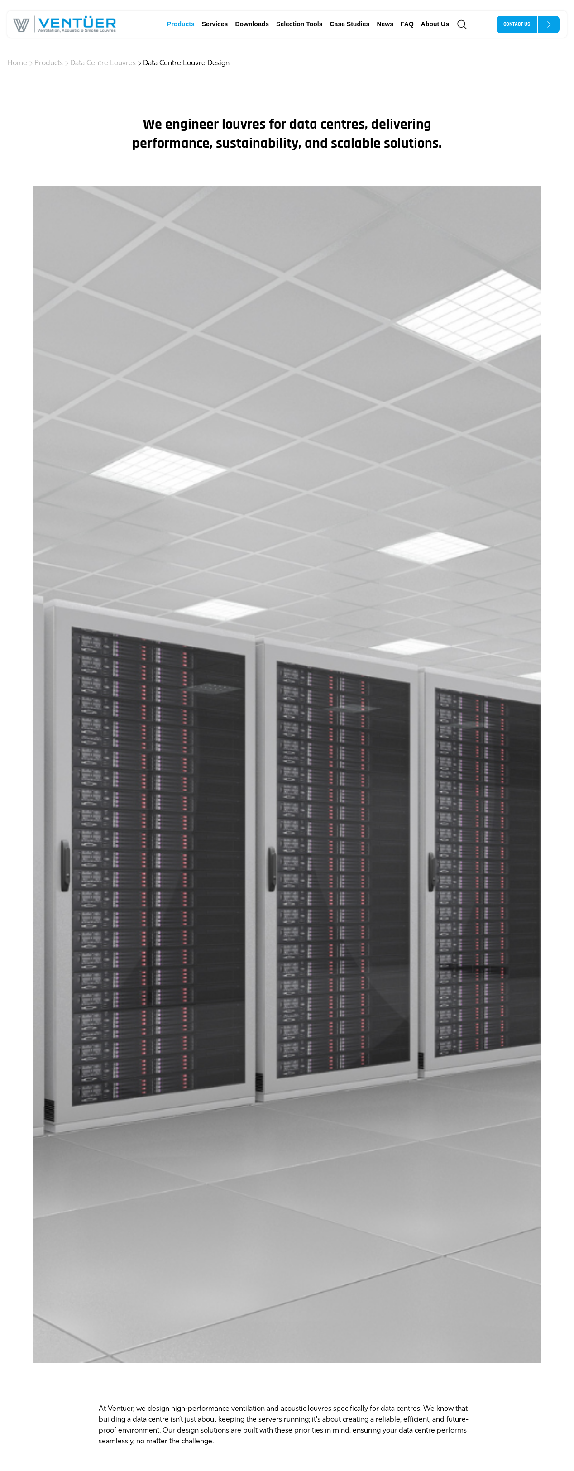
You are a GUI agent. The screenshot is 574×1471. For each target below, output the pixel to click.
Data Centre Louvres (103, 63)
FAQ (407, 24)
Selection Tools (299, 24)
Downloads (252, 24)
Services (215, 24)
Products (181, 24)
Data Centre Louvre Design (186, 63)
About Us (435, 24)
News (385, 24)
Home (17, 63)
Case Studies (349, 24)
